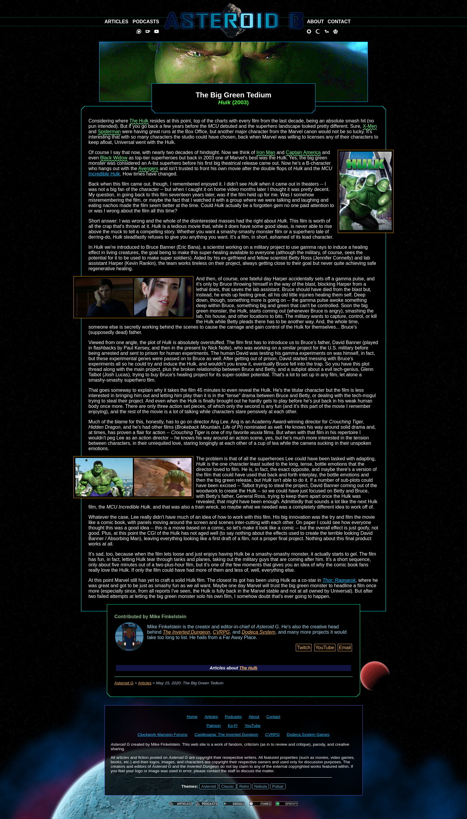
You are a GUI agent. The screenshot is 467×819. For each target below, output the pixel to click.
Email (345, 647)
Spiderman (109, 131)
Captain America (303, 152)
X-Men (370, 126)
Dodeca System (258, 632)
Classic (227, 786)
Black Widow (113, 157)
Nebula (260, 786)
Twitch (303, 647)
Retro (244, 786)
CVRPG (221, 632)
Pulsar (278, 786)
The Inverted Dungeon (186, 632)
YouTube (324, 647)
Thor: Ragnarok (339, 580)
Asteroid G (123, 683)
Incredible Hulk (104, 173)
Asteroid (208, 786)
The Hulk (139, 120)
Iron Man (265, 152)
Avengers (148, 168)
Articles (145, 683)
